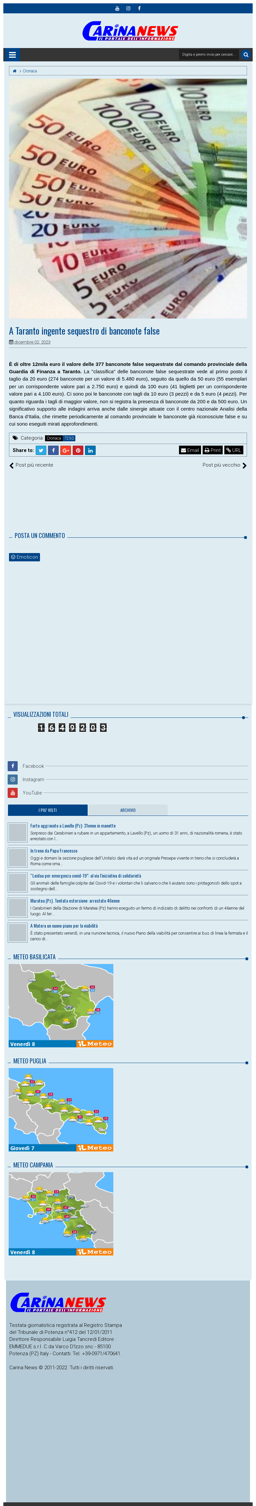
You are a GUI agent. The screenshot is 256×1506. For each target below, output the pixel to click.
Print (213, 450)
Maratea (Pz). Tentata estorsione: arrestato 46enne (75, 900)
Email (190, 450)
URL (233, 450)
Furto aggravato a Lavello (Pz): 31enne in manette (73, 825)
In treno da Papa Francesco (53, 850)
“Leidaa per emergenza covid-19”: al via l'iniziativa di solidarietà (85, 875)
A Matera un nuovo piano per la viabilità (64, 925)
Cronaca (54, 438)
